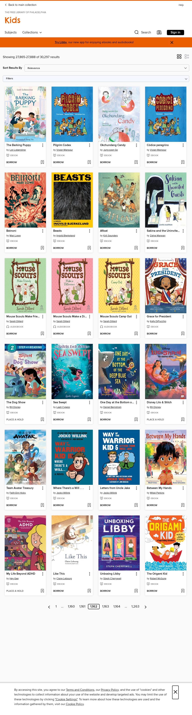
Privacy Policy (110, 690)
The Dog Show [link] (15, 402)
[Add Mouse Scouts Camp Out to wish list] (136, 333)
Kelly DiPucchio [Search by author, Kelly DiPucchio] (158, 321)
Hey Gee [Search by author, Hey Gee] (14, 578)
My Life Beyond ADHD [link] (20, 574)
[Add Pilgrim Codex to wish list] (89, 162)
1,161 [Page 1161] (82, 607)
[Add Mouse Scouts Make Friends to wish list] (42, 333)
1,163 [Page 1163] (105, 607)
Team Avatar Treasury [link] (20, 488)
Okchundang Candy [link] (113, 145)
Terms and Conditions (80, 690)
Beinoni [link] (11, 231)
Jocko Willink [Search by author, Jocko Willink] (63, 492)
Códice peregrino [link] (158, 145)
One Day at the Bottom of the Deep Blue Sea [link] (117, 402)
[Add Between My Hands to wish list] (182, 505)
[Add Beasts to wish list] (89, 248)
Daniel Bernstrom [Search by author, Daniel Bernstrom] (112, 407)
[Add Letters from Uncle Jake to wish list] (136, 505)
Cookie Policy (75, 704)
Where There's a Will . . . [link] (68, 488)
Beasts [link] (57, 231)
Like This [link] (59, 574)
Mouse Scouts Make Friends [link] (23, 316)
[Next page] (145, 606)
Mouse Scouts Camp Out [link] (116, 316)
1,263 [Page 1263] (135, 607)
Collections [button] (32, 32)
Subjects (11, 32)
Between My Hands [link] (159, 488)
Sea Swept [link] (60, 402)
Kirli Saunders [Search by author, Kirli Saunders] (110, 235)
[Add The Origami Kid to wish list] (182, 591)
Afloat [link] (104, 231)
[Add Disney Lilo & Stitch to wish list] (182, 419)
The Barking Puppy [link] (18, 145)
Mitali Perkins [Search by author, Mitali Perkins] (157, 492)
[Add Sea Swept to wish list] (89, 419)
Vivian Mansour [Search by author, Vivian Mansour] (64, 149)
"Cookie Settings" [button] (66, 699)
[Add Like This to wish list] (89, 591)
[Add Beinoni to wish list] (42, 248)
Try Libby (61, 42)
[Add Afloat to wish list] (136, 248)
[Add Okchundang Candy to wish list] (136, 162)
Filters (9, 78)
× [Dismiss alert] (172, 42)
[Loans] (159, 33)
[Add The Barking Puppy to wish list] (42, 162)
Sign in (175, 32)
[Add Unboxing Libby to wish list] (136, 591)
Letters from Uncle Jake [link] (115, 488)
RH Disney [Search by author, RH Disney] (15, 407)
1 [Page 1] (56, 607)
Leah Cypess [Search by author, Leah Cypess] (63, 407)
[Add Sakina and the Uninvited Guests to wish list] (182, 248)
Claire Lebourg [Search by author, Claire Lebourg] (64, 578)
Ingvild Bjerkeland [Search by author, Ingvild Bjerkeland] (65, 235)
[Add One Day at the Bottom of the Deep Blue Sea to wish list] (136, 419)
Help (181, 5)
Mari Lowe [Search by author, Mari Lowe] (15, 235)
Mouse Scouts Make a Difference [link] (70, 316)
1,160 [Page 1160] (71, 607)
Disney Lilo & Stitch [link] (159, 402)
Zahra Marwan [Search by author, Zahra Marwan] (157, 235)
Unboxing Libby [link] (110, 574)
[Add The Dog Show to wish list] (42, 419)
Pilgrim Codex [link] (62, 145)
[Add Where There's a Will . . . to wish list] (89, 505)
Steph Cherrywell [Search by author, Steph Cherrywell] (112, 578)
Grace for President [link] (159, 316)
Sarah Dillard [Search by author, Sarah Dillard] (16, 321)
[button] (142, 33)
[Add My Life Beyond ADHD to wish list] (42, 591)
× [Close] (175, 692)
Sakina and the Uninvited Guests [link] (164, 231)
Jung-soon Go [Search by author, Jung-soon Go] (110, 149)
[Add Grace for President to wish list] (182, 333)
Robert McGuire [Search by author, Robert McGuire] (158, 578)
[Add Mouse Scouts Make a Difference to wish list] (89, 333)
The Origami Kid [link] (157, 574)
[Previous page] (49, 606)
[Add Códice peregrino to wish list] (182, 162)
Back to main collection (20, 5)
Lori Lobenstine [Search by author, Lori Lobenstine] (18, 149)
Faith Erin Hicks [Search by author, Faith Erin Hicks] (18, 492)
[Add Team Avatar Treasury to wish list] (42, 505)
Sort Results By (12, 68)
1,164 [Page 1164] (116, 607)
